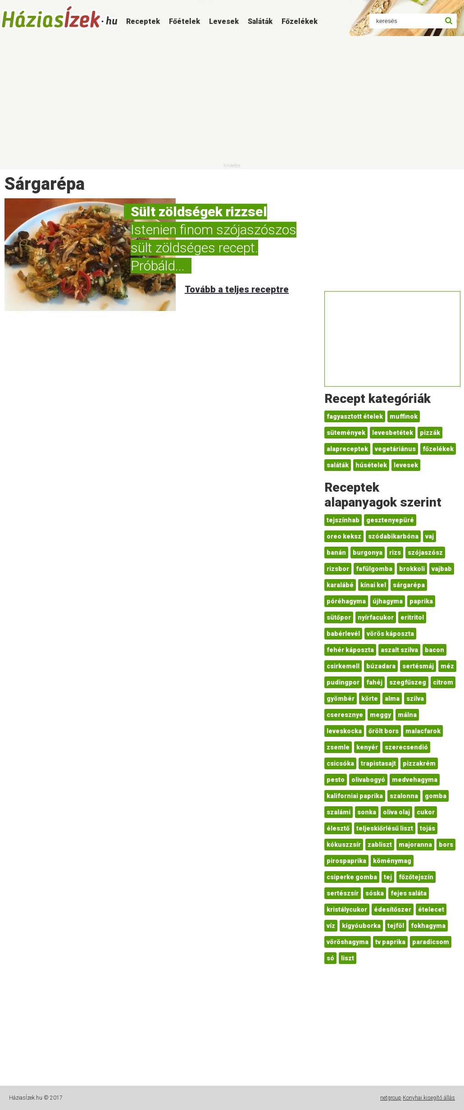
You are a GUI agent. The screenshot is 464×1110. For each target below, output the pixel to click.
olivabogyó (368, 779)
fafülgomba (374, 568)
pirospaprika (346, 860)
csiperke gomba (352, 877)
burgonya (367, 552)
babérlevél (343, 633)
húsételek (371, 465)
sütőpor (339, 617)
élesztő (338, 828)
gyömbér (341, 698)
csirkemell (343, 666)
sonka (366, 812)
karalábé (340, 585)
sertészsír (343, 893)
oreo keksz (344, 536)
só (330, 958)
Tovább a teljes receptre (237, 289)
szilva (415, 698)
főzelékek (438, 448)
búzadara (381, 666)
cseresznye (345, 714)
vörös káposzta (390, 633)
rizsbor (338, 568)
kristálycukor (347, 909)
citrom (443, 682)
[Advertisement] (232, 99)
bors (446, 844)
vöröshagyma (347, 942)
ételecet (431, 909)
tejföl (395, 925)
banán (336, 552)
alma (392, 698)
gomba (435, 795)
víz (331, 925)
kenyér (367, 747)
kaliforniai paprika (355, 795)
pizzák (430, 432)
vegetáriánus (395, 448)
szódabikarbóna (393, 536)
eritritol (412, 617)
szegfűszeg (407, 682)
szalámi (338, 812)
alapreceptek (347, 448)
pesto (336, 779)
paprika (421, 601)
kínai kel (373, 585)
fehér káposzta (350, 649)
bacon (434, 649)
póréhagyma (346, 601)
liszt (347, 958)
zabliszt (380, 844)
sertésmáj (418, 666)
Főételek (184, 21)
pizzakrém (419, 763)
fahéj (374, 682)
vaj (429, 536)
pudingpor (343, 682)
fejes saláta (409, 893)
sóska (374, 893)
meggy (380, 714)
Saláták (260, 21)
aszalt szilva (399, 649)
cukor (426, 812)
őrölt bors (383, 731)
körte (369, 698)
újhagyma (388, 601)
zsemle (338, 747)
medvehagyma (414, 779)
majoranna (415, 844)
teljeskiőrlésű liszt (384, 828)
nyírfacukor (376, 617)
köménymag (392, 860)
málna (407, 714)
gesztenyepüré (390, 520)
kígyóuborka (361, 925)
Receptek (143, 21)
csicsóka (340, 763)
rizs (395, 552)
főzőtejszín (416, 877)
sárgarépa (409, 585)
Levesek (224, 21)
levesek (406, 465)
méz (447, 666)
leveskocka (344, 731)
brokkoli (412, 568)
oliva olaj (396, 812)
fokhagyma (428, 925)
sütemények (346, 432)
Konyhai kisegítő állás (429, 1098)
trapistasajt (378, 763)
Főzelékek (300, 21)
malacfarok (423, 731)
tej (388, 877)
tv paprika (390, 942)
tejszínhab (343, 520)
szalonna (404, 795)
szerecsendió (406, 747)
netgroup (390, 1098)
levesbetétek (392, 432)
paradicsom (430, 942)
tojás (427, 828)
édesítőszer (392, 909)
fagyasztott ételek (355, 416)
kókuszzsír (344, 844)
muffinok (404, 416)
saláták (338, 465)
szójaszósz (425, 552)
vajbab (442, 568)
